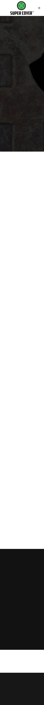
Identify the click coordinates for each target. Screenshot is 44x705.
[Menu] (39, 8)
